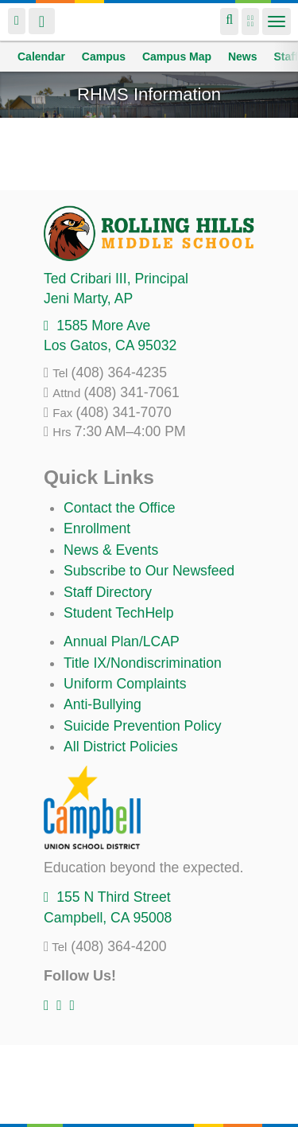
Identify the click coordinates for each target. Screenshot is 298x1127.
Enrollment (97, 528)
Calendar (41, 56)
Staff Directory (108, 592)
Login (17, 21)
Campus (104, 56)
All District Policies (121, 747)
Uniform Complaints (125, 684)
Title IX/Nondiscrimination (143, 663)
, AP (88, 298)
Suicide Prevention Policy (143, 726)
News (242, 56)
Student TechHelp (119, 613)
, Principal (116, 279)
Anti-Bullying (102, 704)
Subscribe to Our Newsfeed (149, 571)
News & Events (111, 550)
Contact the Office (120, 508)
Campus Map (176, 56)
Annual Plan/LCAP (122, 641)
